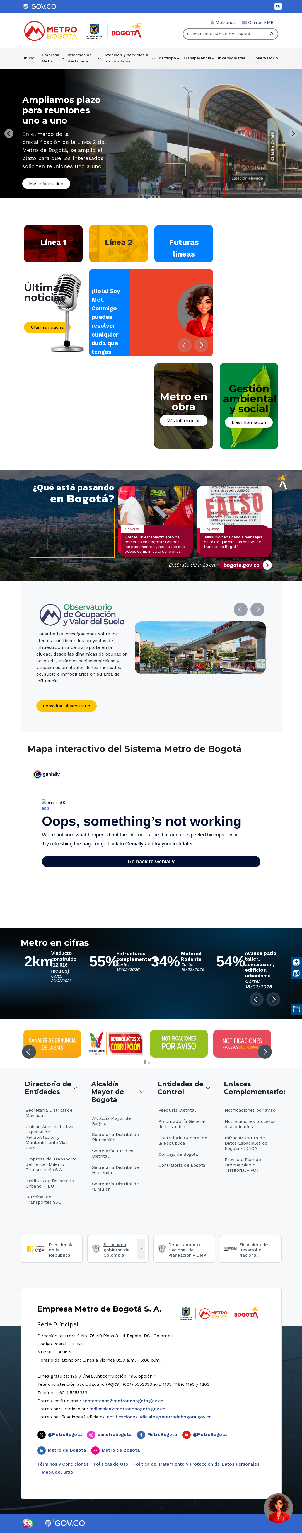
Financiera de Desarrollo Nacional (253, 1250)
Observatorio (265, 58)
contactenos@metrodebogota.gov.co (122, 1400)
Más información (46, 183)
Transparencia (197, 58)
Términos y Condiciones (62, 1464)
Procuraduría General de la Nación (181, 1124)
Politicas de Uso (110, 1464)
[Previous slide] (8, 133)
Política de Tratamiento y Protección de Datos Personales (196, 1464)
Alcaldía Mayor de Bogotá (107, 1092)
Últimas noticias (47, 327)
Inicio (29, 58)
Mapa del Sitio (56, 1472)
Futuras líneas (184, 248)
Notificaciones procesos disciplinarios (250, 1124)
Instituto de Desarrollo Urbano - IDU (50, 1183)
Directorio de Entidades (48, 1088)
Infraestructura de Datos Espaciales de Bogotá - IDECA (246, 1143)
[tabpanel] (151, 133)
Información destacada (80, 58)
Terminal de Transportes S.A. (43, 1199)
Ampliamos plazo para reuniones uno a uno (61, 110)
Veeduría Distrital (177, 1110)
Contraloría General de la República (182, 1140)
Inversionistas (231, 58)
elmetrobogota (114, 1434)
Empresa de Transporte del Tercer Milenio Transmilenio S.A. (51, 1164)
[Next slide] (293, 133)
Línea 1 (53, 242)
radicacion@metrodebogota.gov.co (127, 1408)
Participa (167, 58)
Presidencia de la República (61, 1250)
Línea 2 (118, 242)
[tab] (143, 197)
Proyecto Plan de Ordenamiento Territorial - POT (243, 1165)
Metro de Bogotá (67, 1450)
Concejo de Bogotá (178, 1154)
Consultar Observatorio (66, 706)
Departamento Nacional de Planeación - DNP (187, 1250)
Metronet (225, 22)
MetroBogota (162, 1434)
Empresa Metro (50, 58)
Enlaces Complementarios (252, 1088)
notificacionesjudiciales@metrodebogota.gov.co (159, 1417)
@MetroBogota (65, 1434)
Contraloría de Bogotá (181, 1165)
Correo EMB (261, 22)
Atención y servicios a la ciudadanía (126, 58)
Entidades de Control (180, 1088)
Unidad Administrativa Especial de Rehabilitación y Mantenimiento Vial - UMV (49, 1137)
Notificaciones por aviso (250, 1110)
